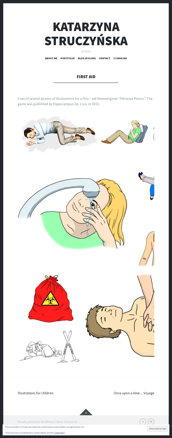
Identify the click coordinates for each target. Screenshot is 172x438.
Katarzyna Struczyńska (86, 34)
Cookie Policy (59, 432)
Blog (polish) (87, 58)
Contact (104, 58)
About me (51, 58)
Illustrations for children (36, 393)
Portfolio (67, 58)
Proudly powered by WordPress (35, 421)
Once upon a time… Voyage (133, 393)
